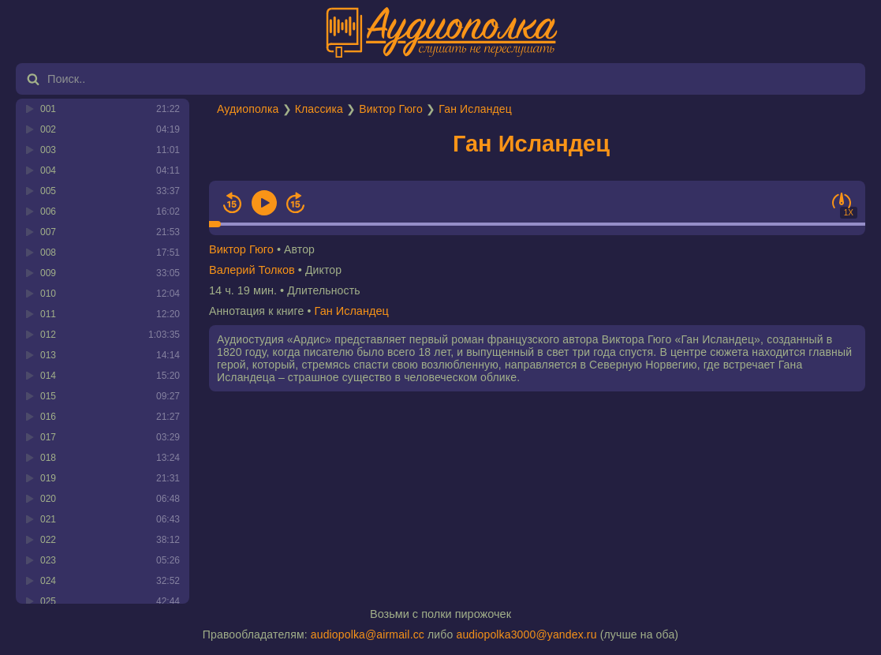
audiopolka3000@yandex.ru (526, 634)
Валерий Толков (252, 270)
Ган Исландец (475, 109)
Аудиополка (247, 109)
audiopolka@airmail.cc (367, 634)
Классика (319, 109)
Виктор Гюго (391, 109)
